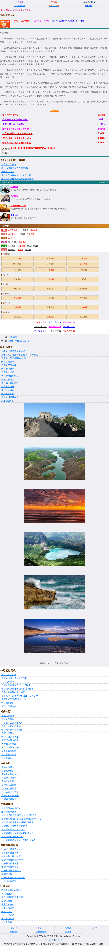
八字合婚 (11, 238)
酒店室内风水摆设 (9, 376)
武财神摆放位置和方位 (12, 860)
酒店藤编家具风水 (10, 737)
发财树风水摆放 (8, 812)
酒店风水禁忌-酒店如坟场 (13, 358)
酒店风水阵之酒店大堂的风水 (15, 168)
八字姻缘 (30, 234)
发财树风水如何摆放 (11, 808)
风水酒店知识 (7, 401)
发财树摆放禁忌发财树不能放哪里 (17, 822)
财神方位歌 (6, 874)
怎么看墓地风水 (8, 751)
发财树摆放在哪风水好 (12, 836)
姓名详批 (33, 230)
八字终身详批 (40, 322)
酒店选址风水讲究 (9, 383)
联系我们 (59, 940)
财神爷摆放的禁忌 (10, 863)
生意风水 (14, 928)
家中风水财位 (7, 904)
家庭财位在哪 (7, 918)
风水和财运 (6, 894)
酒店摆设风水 (7, 369)
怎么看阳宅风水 (8, 754)
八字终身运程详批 (41, 21)
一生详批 (21, 246)
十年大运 (14, 215)
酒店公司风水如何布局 (19, 341)
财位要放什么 (7, 922)
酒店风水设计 (7, 386)
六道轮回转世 (32, 246)
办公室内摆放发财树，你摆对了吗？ (18, 840)
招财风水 (18, 10)
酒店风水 (28, 10)
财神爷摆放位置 (41, 932)
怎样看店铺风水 (8, 785)
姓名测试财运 (40, 331)
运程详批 (17, 270)
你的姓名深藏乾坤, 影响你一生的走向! (68, 21)
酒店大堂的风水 (8, 164)
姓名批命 (50, 289)
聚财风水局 (6, 901)
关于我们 (49, 940)
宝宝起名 (50, 307)
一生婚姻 (21, 234)
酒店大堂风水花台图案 (12, 730)
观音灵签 (17, 317)
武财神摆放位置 (8, 881)
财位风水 (41, 928)
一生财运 (17, 289)
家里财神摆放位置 (10, 853)
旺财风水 (68, 932)
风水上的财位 (7, 915)
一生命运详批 (19, 6)
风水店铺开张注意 (10, 792)
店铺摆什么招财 (8, 778)
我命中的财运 (40, 327)
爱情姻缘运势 (69, 322)
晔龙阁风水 (6, 10)
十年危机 (24, 230)
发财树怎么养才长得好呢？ (14, 826)
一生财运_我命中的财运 (21, 21)
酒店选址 (13, 337)
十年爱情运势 (55, 327)
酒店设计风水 (7, 390)
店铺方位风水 (7, 767)
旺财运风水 (6, 911)
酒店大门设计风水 (9, 397)
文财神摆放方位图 (10, 867)
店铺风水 (95, 928)
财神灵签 (11, 250)
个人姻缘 (83, 298)
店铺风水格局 (7, 771)
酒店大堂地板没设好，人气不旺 (16, 175)
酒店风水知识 (7, 393)
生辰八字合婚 (55, 322)
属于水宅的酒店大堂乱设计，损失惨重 (19, 355)
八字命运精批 (13, 230)
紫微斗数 (83, 270)
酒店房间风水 (7, 362)
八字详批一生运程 (18, 206)
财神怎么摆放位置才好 (12, 849)
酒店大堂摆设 (7, 719)
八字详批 (83, 279)
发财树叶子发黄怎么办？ (13, 829)
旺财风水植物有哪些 (11, 890)
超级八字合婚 (69, 331)
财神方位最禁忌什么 (11, 870)
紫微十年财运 (83, 289)
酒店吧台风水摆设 (10, 740)
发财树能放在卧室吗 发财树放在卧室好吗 (21, 819)
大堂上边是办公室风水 (12, 726)
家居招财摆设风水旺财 (12, 897)
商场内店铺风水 (8, 788)
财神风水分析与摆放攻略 (13, 877)
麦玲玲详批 (12, 242)
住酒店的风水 (7, 379)
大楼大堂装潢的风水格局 (13, 351)
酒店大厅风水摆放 (9, 365)
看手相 (28, 250)
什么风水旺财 (7, 908)
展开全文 (54, 110)
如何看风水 (6, 758)
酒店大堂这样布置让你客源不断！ (17, 178)
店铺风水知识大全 (10, 795)
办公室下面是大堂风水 (12, 723)
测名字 (20, 250)
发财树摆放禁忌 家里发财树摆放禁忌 (18, 815)
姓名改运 (14, 196)
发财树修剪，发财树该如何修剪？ (17, 833)
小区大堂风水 (7, 715)
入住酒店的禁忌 (8, 744)
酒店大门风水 (7, 733)
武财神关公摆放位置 (11, 856)
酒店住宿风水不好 (10, 747)
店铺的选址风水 (8, 799)
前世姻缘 (11, 234)
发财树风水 (13, 932)
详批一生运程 (69, 327)
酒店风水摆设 (7, 372)
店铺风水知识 (7, 781)
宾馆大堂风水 (7, 171)
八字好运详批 (55, 331)
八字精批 (14, 187)
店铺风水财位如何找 (11, 774)
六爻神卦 (83, 317)
